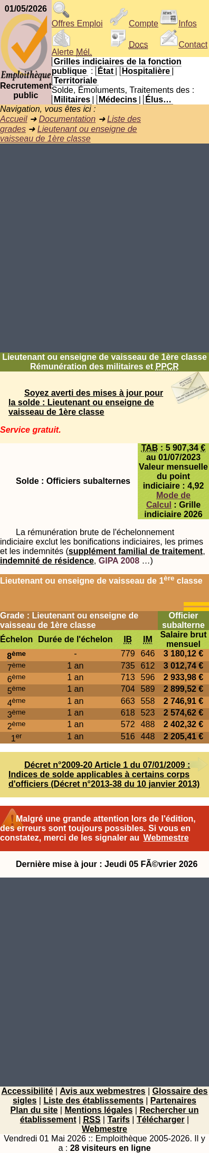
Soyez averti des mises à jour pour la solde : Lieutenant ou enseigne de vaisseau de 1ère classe (85, 402)
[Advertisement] (104, 248)
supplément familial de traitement (136, 551)
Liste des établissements (93, 1100)
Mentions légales (98, 1110)
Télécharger (161, 1119)
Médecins (118, 99)
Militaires (72, 99)
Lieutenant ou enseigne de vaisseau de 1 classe (101, 580)
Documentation (67, 119)
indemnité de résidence (47, 560)
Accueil (13, 119)
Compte (134, 23)
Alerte (72, 48)
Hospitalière (146, 70)
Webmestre (166, 837)
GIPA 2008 (119, 560)
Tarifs (118, 1119)
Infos (178, 23)
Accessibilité (27, 1091)
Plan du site (34, 1110)
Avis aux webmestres (102, 1091)
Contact (183, 44)
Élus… (158, 99)
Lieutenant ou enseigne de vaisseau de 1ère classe (68, 134)
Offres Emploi (77, 20)
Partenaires (173, 1100)
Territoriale (75, 80)
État (105, 70)
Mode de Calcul (168, 500)
